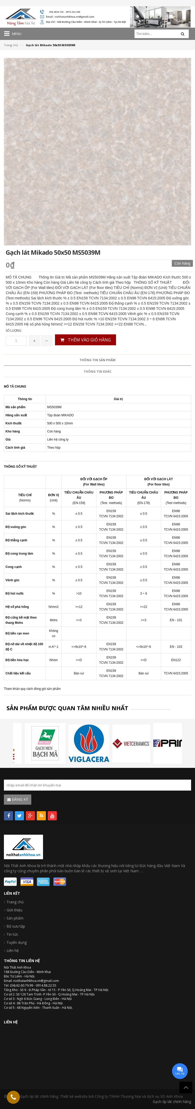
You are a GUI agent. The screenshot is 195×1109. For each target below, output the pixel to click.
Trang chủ (11, 45)
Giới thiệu (14, 910)
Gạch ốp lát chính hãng (172, 1101)
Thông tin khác (98, 586)
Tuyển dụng (17, 942)
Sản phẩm (15, 918)
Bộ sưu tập (16, 926)
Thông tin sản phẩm (97, 575)
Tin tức (12, 934)
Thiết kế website (74, 1096)
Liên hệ (13, 950)
